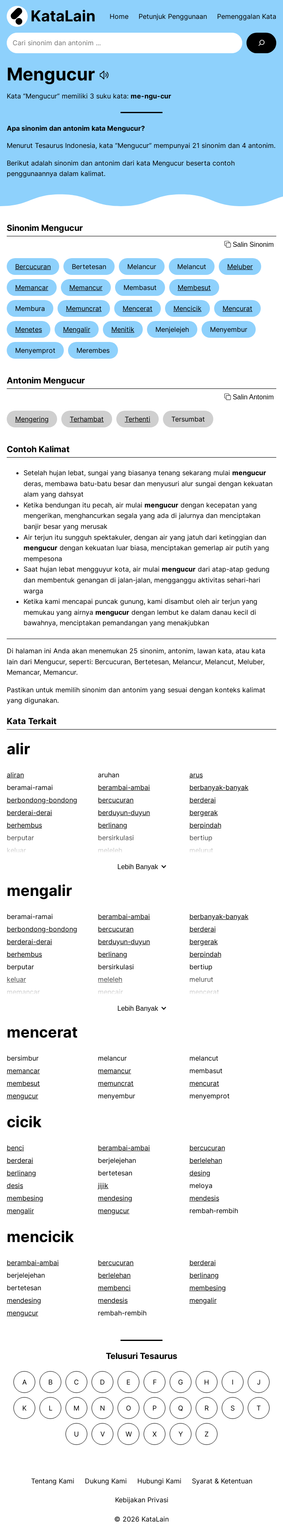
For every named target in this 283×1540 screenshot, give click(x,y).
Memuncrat (84, 308)
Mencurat (237, 308)
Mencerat (137, 308)
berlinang (112, 825)
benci (15, 1148)
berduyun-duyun (124, 812)
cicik (24, 1122)
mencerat (42, 1032)
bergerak (203, 812)
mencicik (40, 1236)
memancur (114, 1070)
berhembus (24, 825)
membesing (25, 1198)
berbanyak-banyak (219, 787)
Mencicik (187, 308)
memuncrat (116, 1083)
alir (18, 749)
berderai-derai (29, 812)
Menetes (28, 329)
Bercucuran (33, 266)
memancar (23, 1070)
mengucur (22, 1096)
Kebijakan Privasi (141, 1500)
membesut (23, 1083)
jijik (103, 1185)
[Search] (261, 43)
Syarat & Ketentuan (222, 1481)
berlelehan (205, 1160)
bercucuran (116, 800)
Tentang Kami (52, 1481)
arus (196, 775)
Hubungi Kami (159, 1481)
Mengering (32, 419)
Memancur (85, 287)
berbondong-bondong (42, 800)
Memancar (31, 287)
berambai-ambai (124, 787)
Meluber (240, 266)
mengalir (39, 890)
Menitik (122, 329)
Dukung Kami (106, 1481)
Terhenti (137, 419)
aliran (15, 775)
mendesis (204, 1198)
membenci (114, 1288)
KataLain (63, 16)
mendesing (115, 1198)
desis (15, 1185)
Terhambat (87, 419)
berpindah (205, 825)
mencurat (204, 1083)
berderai (202, 800)
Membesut (194, 287)
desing (199, 1173)
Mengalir (76, 329)
